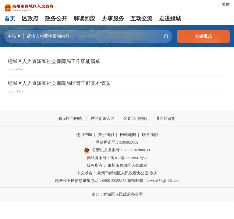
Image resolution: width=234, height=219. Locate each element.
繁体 (226, 4)
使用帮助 (84, 135)
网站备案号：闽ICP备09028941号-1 (117, 158)
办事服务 (113, 19)
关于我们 (106, 135)
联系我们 (150, 135)
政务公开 (56, 19)
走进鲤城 (170, 19)
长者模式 (203, 36)
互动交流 (141, 19)
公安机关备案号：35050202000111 (117, 150)
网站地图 (128, 135)
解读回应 (84, 19)
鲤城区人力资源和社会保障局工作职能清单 (54, 61)
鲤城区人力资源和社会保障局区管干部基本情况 (59, 83)
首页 (9, 19)
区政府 (30, 19)
